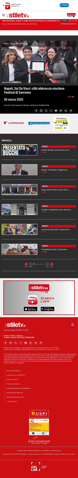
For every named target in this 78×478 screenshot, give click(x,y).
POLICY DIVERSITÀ (13, 384)
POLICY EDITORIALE (13, 371)
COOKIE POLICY (12, 401)
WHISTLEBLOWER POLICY (16, 397)
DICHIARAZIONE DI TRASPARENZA (18, 388)
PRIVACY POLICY (12, 379)
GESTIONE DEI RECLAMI (15, 393)
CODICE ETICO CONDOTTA (16, 375)
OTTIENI (64, 5)
